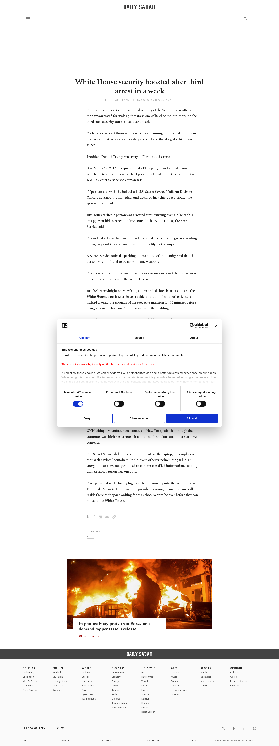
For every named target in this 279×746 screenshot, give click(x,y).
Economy (116, 676)
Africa (85, 690)
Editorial (234, 685)
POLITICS (29, 668)
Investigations (60, 681)
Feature (145, 707)
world (90, 536)
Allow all (191, 418)
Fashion (145, 690)
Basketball (206, 676)
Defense (116, 698)
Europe (86, 676)
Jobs (25, 740)
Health (144, 672)
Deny (87, 418)
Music (174, 676)
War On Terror (30, 681)
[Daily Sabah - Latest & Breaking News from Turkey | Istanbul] (139, 7)
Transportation (119, 703)
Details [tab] (139, 337)
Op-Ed (233, 676)
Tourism (116, 690)
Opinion (236, 668)
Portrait (175, 685)
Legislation (28, 676)
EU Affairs (28, 685)
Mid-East (86, 672)
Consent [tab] (84, 337)
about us (107, 740)
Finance (116, 685)
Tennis (204, 685)
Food (144, 685)
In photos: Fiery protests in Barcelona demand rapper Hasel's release (115, 626)
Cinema (175, 672)
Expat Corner (148, 711)
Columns (234, 672)
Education (58, 676)
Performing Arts (179, 690)
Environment (147, 676)
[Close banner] (216, 326)
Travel (144, 681)
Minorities (58, 685)
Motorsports (207, 681)
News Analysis (30, 690)
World (87, 668)
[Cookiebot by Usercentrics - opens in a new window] (192, 326)
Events (174, 681)
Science (145, 694)
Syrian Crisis (88, 694)
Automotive (118, 672)
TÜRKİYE (58, 668)
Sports (206, 668)
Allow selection (139, 418)
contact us (153, 740)
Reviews (175, 694)
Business (118, 668)
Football (205, 672)
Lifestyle (148, 668)
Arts (174, 668)
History (145, 703)
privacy (65, 740)
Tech (114, 694)
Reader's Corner (238, 681)
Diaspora (57, 690)
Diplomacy (28, 672)
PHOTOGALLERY (92, 636)
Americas (87, 681)
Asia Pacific (88, 685)
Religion (145, 698)
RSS (194, 740)
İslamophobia (89, 698)
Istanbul (57, 672)
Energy (115, 681)
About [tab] (194, 337)
